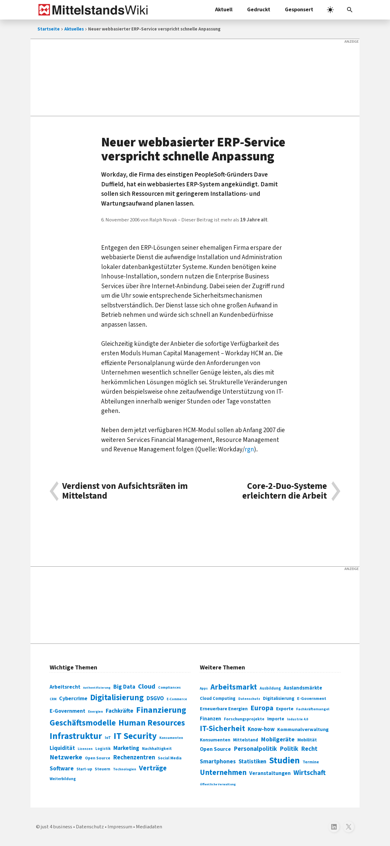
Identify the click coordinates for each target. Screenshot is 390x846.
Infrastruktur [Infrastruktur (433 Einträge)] (76, 736)
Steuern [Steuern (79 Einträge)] (102, 769)
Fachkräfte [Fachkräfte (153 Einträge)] (119, 711)
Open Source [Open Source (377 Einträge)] (215, 749)
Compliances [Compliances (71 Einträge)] (169, 687)
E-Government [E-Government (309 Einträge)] (311, 698)
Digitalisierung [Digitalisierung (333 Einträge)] (278, 698)
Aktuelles (74, 29)
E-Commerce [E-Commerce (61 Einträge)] (177, 699)
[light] (330, 10)
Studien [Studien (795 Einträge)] (284, 760)
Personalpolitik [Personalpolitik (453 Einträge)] (255, 748)
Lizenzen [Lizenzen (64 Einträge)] (85, 749)
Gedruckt (258, 9)
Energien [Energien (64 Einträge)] (95, 711)
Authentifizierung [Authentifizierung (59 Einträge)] (97, 687)
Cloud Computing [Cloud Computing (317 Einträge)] (218, 698)
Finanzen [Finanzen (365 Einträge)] (210, 718)
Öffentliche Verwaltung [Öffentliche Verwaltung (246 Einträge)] (218, 784)
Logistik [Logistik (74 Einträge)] (103, 748)
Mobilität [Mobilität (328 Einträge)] (307, 740)
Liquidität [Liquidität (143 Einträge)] (62, 748)
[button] (350, 10)
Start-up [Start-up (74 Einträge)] (84, 769)
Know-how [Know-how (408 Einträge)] (261, 729)
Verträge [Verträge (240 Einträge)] (153, 768)
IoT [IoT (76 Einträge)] (108, 737)
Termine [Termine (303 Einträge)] (311, 762)
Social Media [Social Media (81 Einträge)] (170, 758)
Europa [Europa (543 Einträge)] (261, 708)
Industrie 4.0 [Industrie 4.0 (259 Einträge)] (297, 719)
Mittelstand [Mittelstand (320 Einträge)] (245, 740)
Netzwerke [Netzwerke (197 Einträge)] (66, 757)
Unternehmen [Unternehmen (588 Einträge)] (223, 772)
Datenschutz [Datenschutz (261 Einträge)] (249, 698)
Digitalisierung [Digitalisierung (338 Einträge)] (117, 698)
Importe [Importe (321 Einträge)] (275, 719)
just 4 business (56, 826)
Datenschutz (90, 826)
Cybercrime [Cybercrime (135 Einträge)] (73, 698)
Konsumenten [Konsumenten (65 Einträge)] (171, 737)
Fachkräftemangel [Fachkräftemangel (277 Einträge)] (312, 709)
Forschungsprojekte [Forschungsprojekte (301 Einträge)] (244, 719)
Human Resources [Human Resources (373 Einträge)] (152, 723)
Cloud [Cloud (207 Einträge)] (146, 686)
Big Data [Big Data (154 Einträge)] (124, 687)
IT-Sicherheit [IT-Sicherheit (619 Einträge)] (222, 728)
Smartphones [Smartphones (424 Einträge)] (218, 761)
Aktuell (223, 9)
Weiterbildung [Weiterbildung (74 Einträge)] (63, 779)
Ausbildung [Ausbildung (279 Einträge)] (270, 688)
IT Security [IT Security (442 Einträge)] (135, 736)
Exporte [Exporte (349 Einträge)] (284, 708)
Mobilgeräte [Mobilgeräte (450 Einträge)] (278, 739)
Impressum (120, 826)
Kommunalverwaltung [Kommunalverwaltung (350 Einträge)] (303, 729)
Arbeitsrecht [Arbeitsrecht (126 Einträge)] (65, 687)
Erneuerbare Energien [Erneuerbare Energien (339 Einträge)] (224, 708)
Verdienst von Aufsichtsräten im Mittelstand (125, 491)
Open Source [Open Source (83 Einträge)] (97, 758)
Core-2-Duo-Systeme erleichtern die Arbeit (284, 491)
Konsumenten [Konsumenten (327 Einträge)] (215, 740)
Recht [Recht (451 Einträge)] (309, 748)
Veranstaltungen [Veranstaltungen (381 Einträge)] (270, 773)
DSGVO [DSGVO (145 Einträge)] (155, 698)
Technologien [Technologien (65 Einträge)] (124, 769)
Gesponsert (299, 9)
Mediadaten (149, 826)
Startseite (48, 29)
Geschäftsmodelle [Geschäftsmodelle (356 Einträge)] (83, 723)
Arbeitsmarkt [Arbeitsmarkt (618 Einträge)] (234, 687)
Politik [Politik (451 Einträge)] (289, 748)
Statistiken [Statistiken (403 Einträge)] (252, 761)
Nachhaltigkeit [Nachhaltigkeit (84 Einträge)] (157, 749)
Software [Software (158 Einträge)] (62, 768)
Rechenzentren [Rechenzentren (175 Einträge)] (134, 757)
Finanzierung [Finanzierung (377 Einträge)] (161, 710)
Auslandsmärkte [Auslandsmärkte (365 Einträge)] (303, 688)
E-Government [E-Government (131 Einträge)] (67, 711)
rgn (249, 449)
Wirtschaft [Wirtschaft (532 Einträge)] (309, 773)
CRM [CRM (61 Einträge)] (53, 699)
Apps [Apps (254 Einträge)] (204, 688)
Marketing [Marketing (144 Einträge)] (126, 748)
